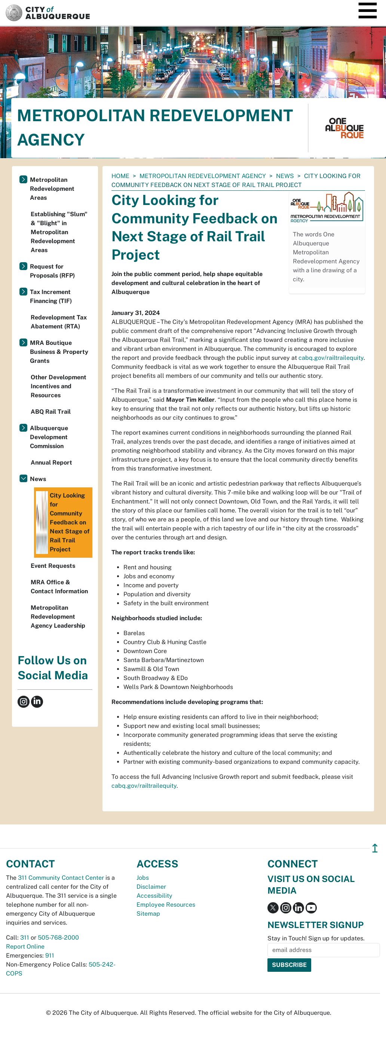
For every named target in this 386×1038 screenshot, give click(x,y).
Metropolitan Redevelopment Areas (52, 188)
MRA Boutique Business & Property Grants (59, 351)
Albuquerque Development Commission (49, 437)
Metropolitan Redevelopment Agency (203, 176)
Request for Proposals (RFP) (52, 271)
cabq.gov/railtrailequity (331, 357)
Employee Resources (166, 904)
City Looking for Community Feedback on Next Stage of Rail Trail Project (62, 522)
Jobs (143, 877)
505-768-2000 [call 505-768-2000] (58, 937)
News (285, 176)
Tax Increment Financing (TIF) (51, 296)
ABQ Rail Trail (51, 411)
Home (120, 176)
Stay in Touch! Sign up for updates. (316, 938)
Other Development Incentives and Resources (58, 386)
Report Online (25, 946)
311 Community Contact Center (61, 877)
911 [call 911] (49, 955)
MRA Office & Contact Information (59, 587)
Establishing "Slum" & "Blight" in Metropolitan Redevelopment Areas (59, 232)
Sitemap (148, 913)
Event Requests (53, 565)
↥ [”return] (375, 848)
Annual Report (51, 462)
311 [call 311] (24, 937)
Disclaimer (151, 886)
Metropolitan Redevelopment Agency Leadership (58, 616)
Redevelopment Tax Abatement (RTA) (59, 322)
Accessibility (154, 895)
